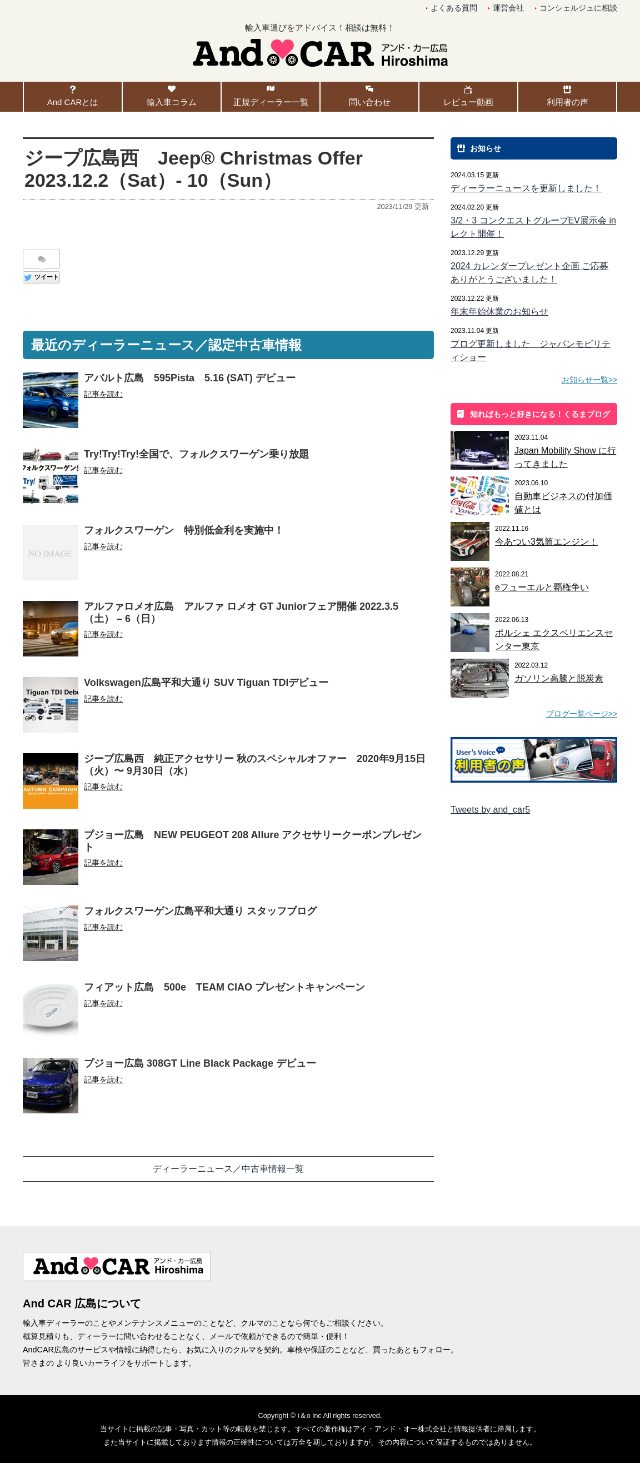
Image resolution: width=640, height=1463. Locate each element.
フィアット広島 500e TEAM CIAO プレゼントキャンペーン (224, 987)
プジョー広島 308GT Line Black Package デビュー (200, 1063)
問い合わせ (370, 102)
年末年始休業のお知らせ (499, 311)
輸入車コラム (172, 102)
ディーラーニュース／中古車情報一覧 (228, 1168)
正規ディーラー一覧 (270, 102)
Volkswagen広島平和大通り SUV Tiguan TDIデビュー (206, 682)
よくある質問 (454, 8)
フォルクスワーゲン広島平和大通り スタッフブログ (200, 911)
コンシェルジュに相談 (578, 8)
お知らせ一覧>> (589, 379)
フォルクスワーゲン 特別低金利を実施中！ (184, 530)
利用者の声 (567, 102)
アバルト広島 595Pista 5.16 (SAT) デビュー (190, 378)
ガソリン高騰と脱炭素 (558, 678)
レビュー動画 (468, 102)
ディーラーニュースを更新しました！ (526, 188)
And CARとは (73, 102)
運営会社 (508, 8)
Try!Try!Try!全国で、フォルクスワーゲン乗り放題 (196, 454)
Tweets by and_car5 (490, 809)
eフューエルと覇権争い (542, 587)
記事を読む (103, 394)
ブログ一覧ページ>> (581, 713)
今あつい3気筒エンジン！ (546, 541)
